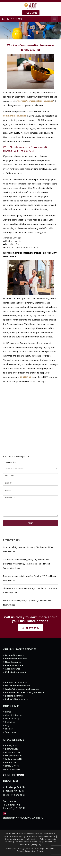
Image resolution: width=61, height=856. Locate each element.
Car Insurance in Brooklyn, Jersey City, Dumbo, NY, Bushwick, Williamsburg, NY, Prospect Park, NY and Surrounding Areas (26, 563)
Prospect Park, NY (13, 755)
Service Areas (11, 732)
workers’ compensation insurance (35, 101)
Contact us (25, 376)
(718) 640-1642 (16, 19)
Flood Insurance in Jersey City (27, 841)
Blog (7, 725)
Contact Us (10, 722)
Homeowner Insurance (16, 658)
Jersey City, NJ (12, 765)
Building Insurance (14, 695)
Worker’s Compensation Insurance (22, 689)
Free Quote (31, 12)
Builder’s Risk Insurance (16, 699)
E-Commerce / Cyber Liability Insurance (24, 692)
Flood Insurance (13, 662)
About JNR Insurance (14, 715)
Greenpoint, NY (12, 752)
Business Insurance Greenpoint (41, 836)
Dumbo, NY (10, 762)
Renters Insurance (14, 665)
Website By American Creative (30, 851)
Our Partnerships (13, 718)
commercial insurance (14, 115)
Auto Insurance (12, 668)
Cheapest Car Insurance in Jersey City (38, 843)
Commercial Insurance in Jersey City (21, 839)
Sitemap (9, 728)
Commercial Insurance (16, 682)
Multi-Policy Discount (15, 672)
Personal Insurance (14, 655)
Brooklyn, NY (11, 745)
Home (8, 711)
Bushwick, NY (11, 748)
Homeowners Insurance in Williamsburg (24, 833)
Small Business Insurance (17, 685)
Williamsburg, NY (13, 759)
